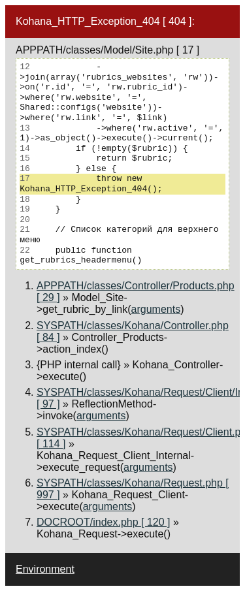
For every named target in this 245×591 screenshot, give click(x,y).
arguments (156, 309)
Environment (45, 569)
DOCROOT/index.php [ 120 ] (104, 522)
